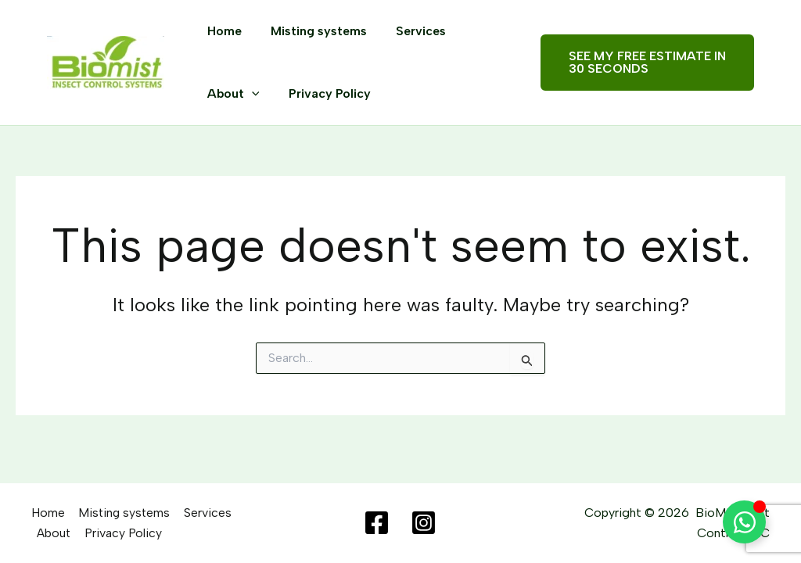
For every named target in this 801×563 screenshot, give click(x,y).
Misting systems (312, 30)
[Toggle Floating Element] (744, 521)
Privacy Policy (323, 93)
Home (222, 30)
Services (411, 30)
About (231, 94)
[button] (644, 62)
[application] (249, 94)
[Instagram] (423, 523)
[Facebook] (377, 523)
